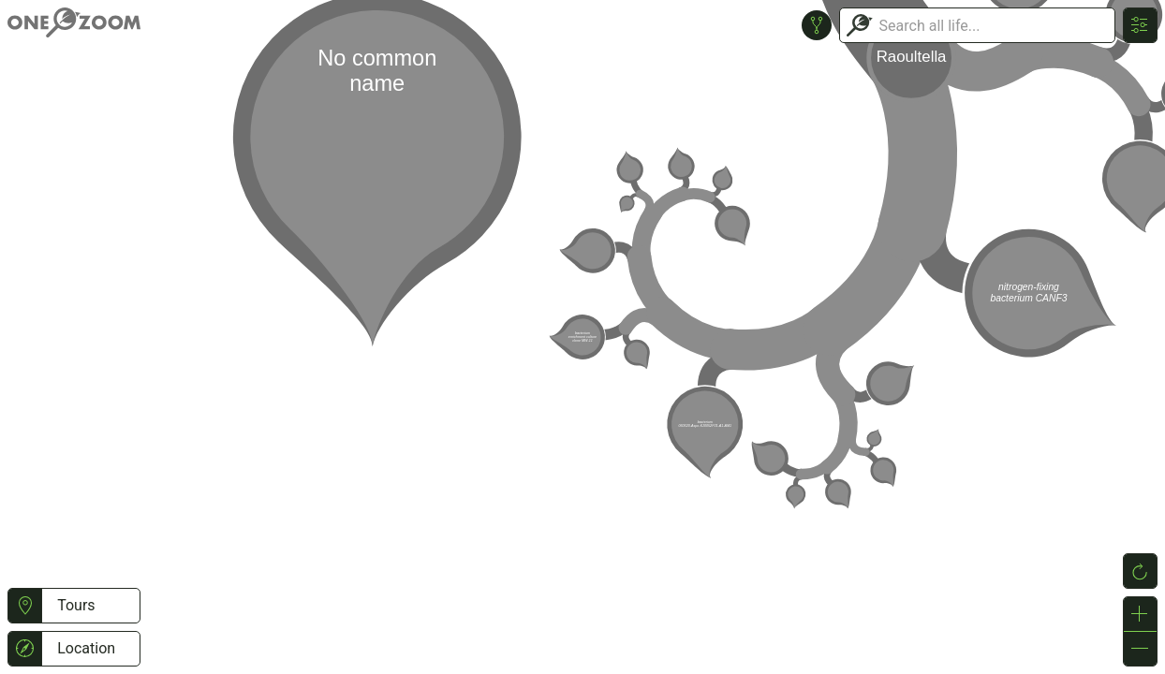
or (582, 337)
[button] (24, 606)
